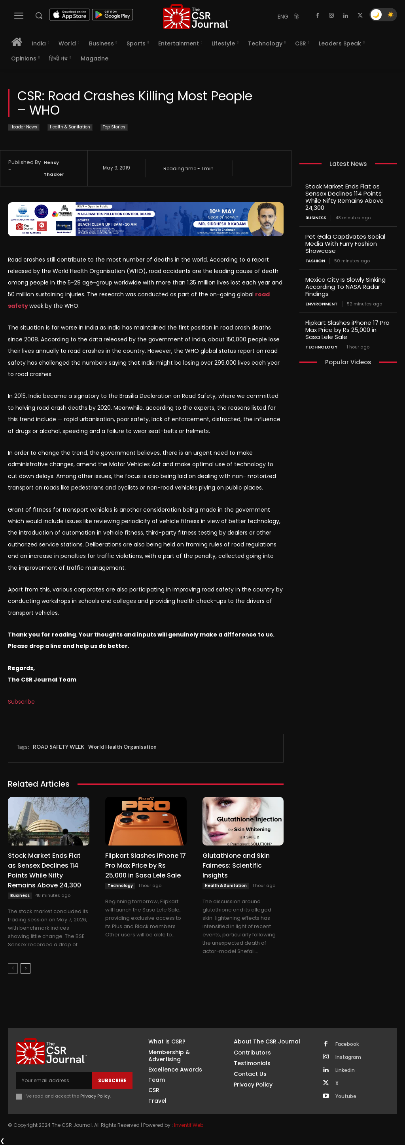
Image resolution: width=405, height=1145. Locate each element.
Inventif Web (188, 1125)
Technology (120, 886)
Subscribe (21, 702)
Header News (24, 127)
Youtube (345, 1096)
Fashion (315, 261)
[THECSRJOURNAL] (196, 16)
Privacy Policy (95, 1096)
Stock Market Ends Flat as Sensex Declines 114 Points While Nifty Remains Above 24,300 (44, 870)
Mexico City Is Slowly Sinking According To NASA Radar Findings (345, 286)
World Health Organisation (122, 747)
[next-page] (25, 968)
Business (20, 895)
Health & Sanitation (70, 127)
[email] (54, 1080)
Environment (321, 304)
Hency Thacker (54, 168)
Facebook (347, 1044)
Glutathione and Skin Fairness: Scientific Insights (236, 865)
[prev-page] (13, 968)
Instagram (348, 1057)
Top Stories (114, 127)
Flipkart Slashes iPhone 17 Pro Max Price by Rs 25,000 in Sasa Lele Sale (145, 865)
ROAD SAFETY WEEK (58, 747)
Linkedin (345, 1070)
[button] (38, 15)
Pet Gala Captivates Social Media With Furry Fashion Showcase (345, 243)
